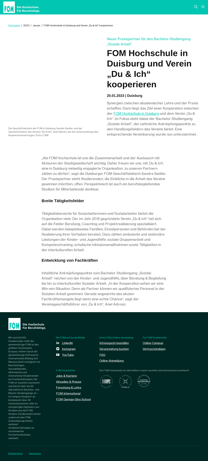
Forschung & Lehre (69, 387)
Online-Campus (153, 343)
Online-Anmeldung (111, 360)
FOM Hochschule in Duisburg (136, 113)
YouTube (68, 354)
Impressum (35, 453)
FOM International (68, 393)
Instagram (69, 349)
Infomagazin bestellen (114, 343)
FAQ (102, 354)
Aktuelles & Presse (69, 381)
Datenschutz (15, 453)
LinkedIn (67, 343)
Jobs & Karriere (66, 375)
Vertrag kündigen (154, 349)
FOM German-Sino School (74, 398)
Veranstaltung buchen (114, 349)
